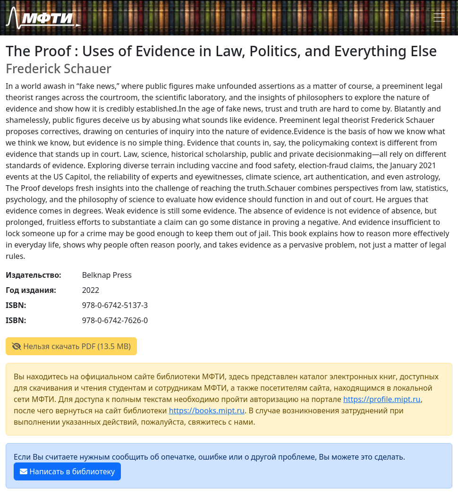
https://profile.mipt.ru (382, 399)
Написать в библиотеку (67, 471)
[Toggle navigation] (439, 17)
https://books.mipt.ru (207, 410)
